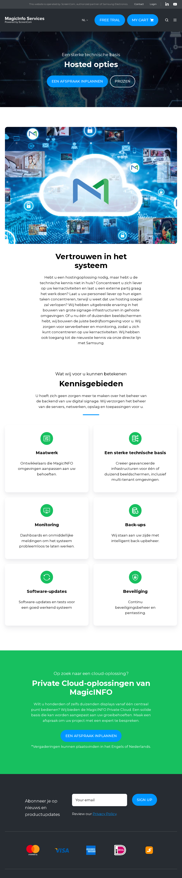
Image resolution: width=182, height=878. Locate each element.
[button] (167, 20)
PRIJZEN (122, 81)
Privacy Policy (104, 814)
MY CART (143, 20)
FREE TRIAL (110, 20)
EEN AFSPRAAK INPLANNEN (77, 81)
